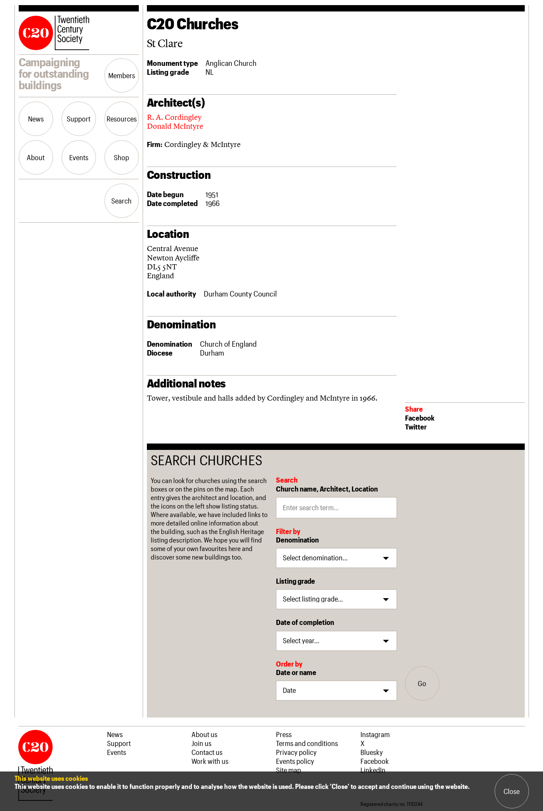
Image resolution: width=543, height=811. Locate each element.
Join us (201, 743)
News (36, 118)
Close (512, 791)
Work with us (209, 761)
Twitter (416, 426)
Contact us (206, 752)
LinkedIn (372, 770)
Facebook (419, 417)
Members (121, 75)
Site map (288, 770)
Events (78, 157)
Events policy (295, 761)
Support (78, 118)
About (36, 157)
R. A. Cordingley (174, 117)
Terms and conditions (307, 743)
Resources (122, 118)
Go (422, 683)
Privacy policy (296, 752)
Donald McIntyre (175, 126)
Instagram (375, 734)
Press (284, 734)
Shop (121, 157)
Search (121, 200)
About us (204, 734)
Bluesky (371, 752)
